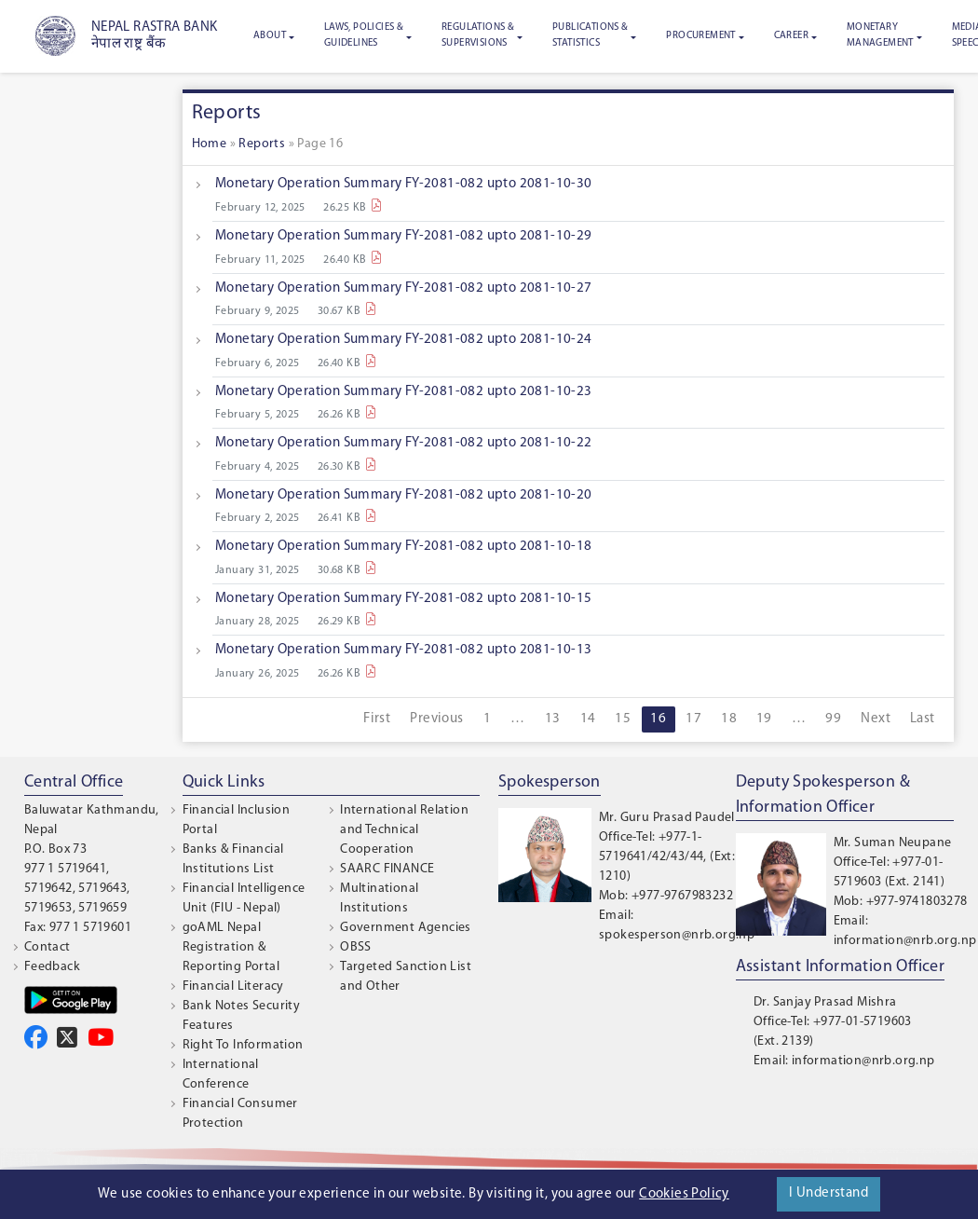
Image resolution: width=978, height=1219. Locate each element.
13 (553, 719)
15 (623, 719)
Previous (436, 719)
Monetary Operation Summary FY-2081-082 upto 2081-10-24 (403, 340)
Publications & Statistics (590, 35)
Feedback (52, 967)
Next (875, 719)
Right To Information (243, 1045)
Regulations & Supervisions (477, 35)
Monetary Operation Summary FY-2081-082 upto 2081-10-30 (403, 184)
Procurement (700, 36)
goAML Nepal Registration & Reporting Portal (231, 947)
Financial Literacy (233, 986)
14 (588, 719)
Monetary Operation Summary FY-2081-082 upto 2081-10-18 (403, 547)
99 (833, 719)
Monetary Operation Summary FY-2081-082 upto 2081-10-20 (403, 495)
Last (922, 719)
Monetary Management (880, 35)
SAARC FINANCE (387, 869)
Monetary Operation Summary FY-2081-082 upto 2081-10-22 (403, 443)
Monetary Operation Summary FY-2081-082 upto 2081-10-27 (403, 288)
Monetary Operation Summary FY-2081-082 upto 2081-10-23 (403, 392)
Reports (261, 144)
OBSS (356, 947)
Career (791, 36)
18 (729, 719)
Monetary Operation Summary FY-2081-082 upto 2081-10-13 (403, 650)
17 (693, 719)
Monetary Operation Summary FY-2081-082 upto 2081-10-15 (403, 599)
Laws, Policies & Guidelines (363, 35)
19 (764, 719)
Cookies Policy (684, 1194)
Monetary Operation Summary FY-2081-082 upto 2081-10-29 (403, 236)
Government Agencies (405, 928)
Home (209, 144)
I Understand (828, 1193)
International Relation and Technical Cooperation (404, 829)
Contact (47, 947)
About (269, 36)
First (376, 719)
